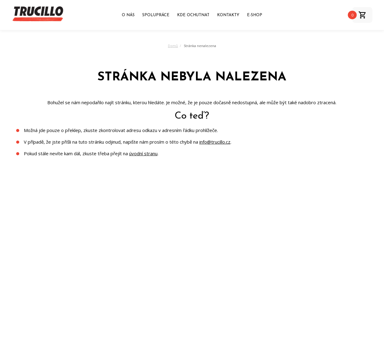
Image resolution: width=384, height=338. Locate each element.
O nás (128, 15)
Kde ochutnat (193, 15)
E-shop (254, 15)
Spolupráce (155, 15)
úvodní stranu (143, 153)
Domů (173, 45)
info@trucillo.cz (214, 142)
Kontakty (228, 15)
